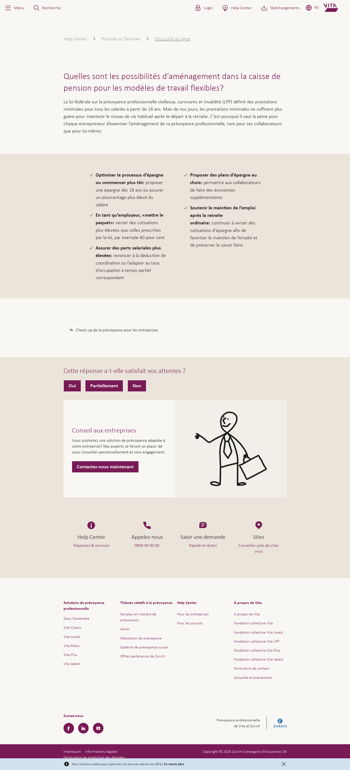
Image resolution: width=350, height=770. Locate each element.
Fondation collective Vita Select (258, 659)
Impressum (72, 751)
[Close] (284, 764)
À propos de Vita (247, 614)
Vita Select (72, 664)
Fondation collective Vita (253, 623)
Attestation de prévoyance (141, 638)
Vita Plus (70, 655)
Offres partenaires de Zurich (142, 656)
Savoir (125, 629)
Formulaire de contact (251, 668)
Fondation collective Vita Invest (258, 632)
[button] (14, 8)
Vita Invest (72, 637)
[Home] (335, 8)
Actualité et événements (253, 677)
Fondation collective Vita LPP (256, 641)
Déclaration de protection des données (94, 757)
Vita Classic (73, 627)
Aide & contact (312, 756)
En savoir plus (174, 764)
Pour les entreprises (193, 614)
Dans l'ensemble (76, 618)
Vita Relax (72, 646)
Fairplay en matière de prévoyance (138, 617)
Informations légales (101, 751)
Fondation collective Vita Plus (257, 650)
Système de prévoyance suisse (144, 647)
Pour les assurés (190, 623)
